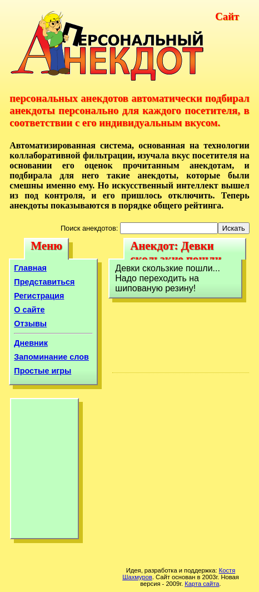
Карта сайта (202, 583)
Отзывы (30, 323)
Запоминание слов (51, 356)
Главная (30, 267)
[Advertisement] (44, 471)
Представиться (44, 281)
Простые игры (42, 370)
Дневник (31, 343)
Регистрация (39, 295)
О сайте (29, 309)
